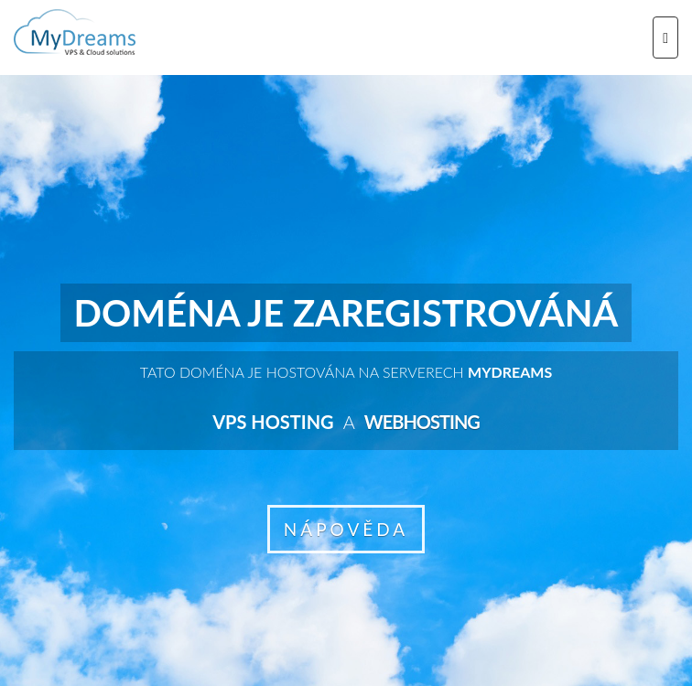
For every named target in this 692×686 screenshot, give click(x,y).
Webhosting (422, 422)
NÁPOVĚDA (346, 529)
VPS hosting (273, 422)
